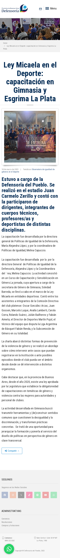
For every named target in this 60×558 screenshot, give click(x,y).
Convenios (6, 519)
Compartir (12, 451)
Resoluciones (7, 522)
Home (5, 43)
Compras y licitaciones (10, 525)
